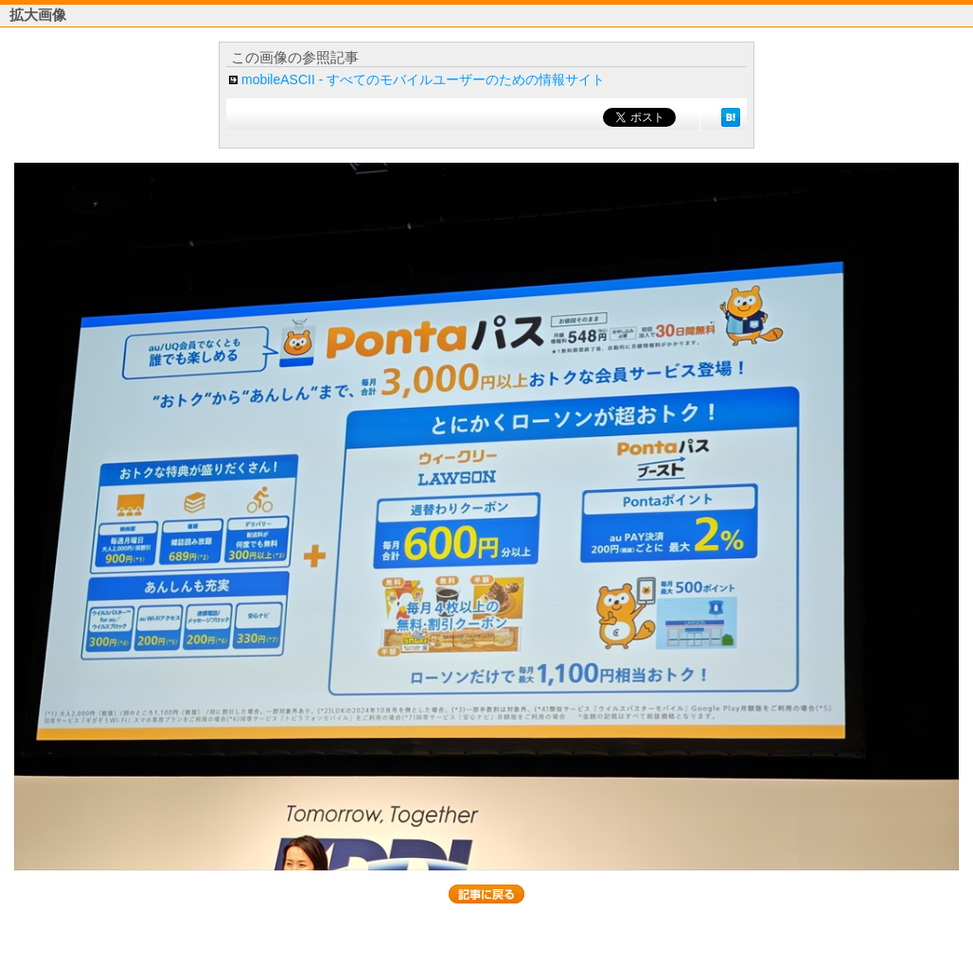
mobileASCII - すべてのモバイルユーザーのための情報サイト (423, 79)
